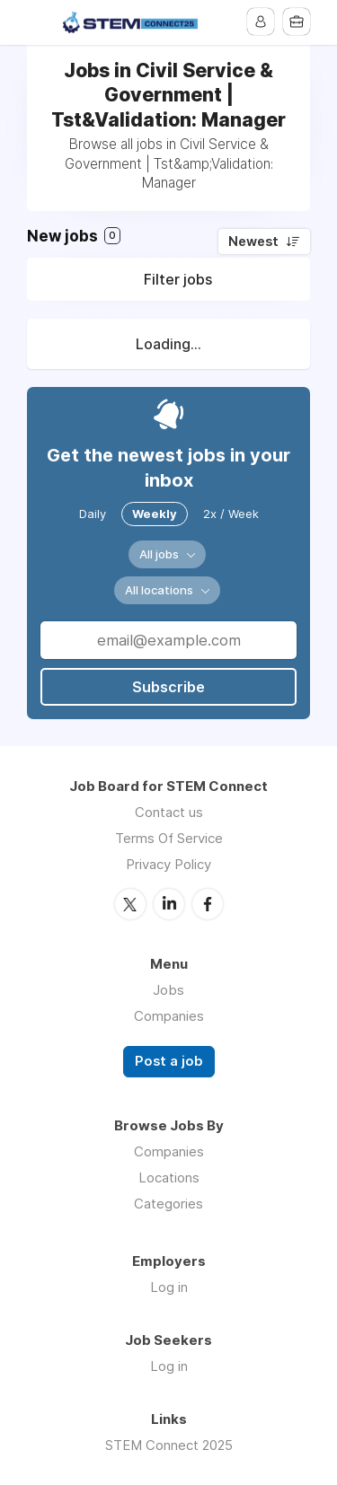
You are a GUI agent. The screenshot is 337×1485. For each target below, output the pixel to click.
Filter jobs (178, 279)
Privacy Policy (168, 864)
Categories (168, 1203)
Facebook (207, 904)
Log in (169, 1287)
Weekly (154, 513)
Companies (169, 1015)
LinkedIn (169, 904)
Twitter (130, 904)
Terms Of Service (169, 838)
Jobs (168, 989)
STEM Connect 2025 (169, 1445)
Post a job (169, 1061)
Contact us (169, 812)
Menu (40, 22)
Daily (92, 513)
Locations (169, 1177)
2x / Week (231, 513)
